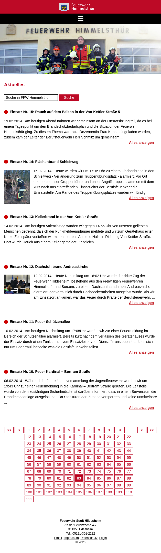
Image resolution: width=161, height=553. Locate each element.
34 (29, 451)
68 (39, 471)
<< (9, 430)
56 (29, 464)
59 (59, 464)
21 (119, 437)
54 (119, 458)
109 (119, 492)
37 (59, 451)
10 (119, 430)
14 (49, 437)
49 (69, 458)
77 (129, 471)
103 (59, 492)
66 (129, 464)
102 (49, 492)
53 (109, 458)
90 (39, 485)
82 (69, 478)
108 (109, 492)
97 (109, 485)
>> (152, 430)
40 (89, 451)
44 (129, 451)
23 (29, 444)
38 (69, 451)
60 (69, 464)
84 (89, 478)
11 (129, 430)
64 (109, 464)
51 (89, 458)
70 (59, 471)
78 (29, 478)
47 (49, 458)
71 (69, 471)
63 (99, 464)
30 (99, 444)
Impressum (71, 538)
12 (29, 437)
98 (119, 485)
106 (89, 492)
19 (99, 437)
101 (39, 492)
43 (119, 451)
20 (109, 437)
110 (129, 492)
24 (39, 444)
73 (89, 471)
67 (29, 471)
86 (109, 478)
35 (39, 451)
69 (49, 471)
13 (39, 437)
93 (69, 485)
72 (79, 471)
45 (29, 458)
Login (103, 538)
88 (129, 478)
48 (59, 458)
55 (129, 458)
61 (79, 464)
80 (49, 478)
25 (49, 444)
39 (79, 451)
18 (89, 437)
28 (79, 444)
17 (79, 437)
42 (109, 451)
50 (79, 458)
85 (99, 478)
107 (99, 492)
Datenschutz (89, 538)
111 (29, 499)
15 (59, 437)
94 (79, 485)
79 (39, 478)
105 (79, 492)
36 (49, 451)
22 (129, 437)
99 (129, 485)
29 (89, 444)
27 (69, 444)
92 (59, 485)
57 (39, 464)
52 (99, 458)
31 (109, 444)
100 (29, 492)
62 (89, 464)
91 (49, 485)
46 (39, 458)
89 (29, 485)
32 (119, 444)
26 (59, 444)
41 (99, 451)
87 (119, 478)
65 (119, 464)
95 (89, 485)
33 (129, 444)
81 (59, 478)
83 (79, 478)
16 (69, 437)
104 (69, 492)
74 (99, 471)
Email (58, 538)
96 (99, 485)
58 (49, 464)
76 (119, 471)
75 (109, 471)
